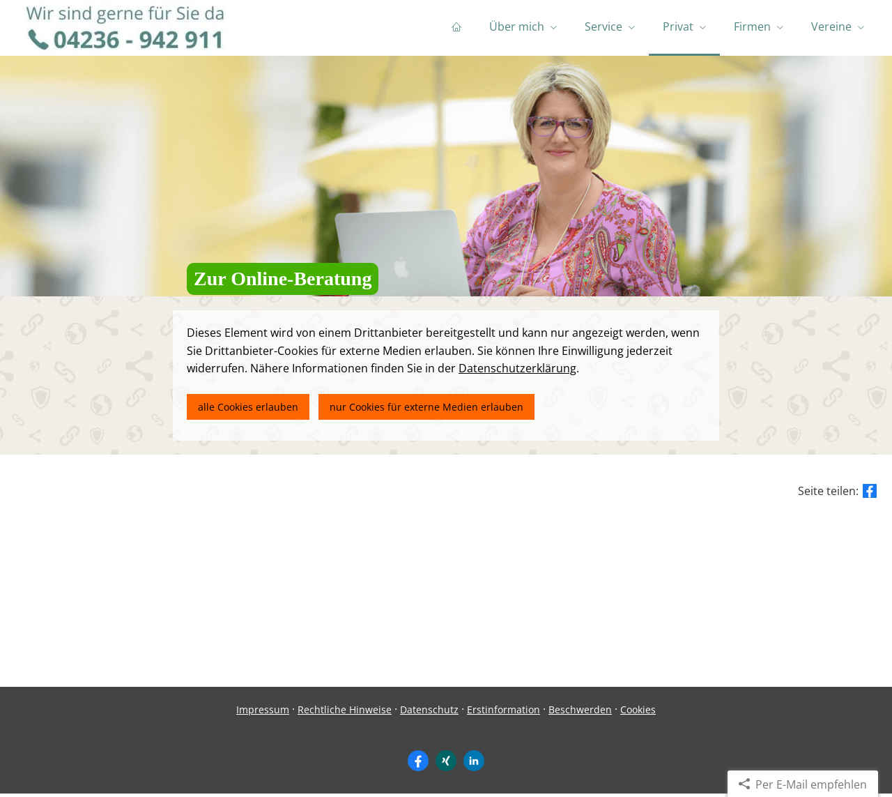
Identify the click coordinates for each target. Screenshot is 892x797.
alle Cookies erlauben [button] (248, 410)
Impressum (262, 713)
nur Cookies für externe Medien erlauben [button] (427, 410)
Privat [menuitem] (678, 26)
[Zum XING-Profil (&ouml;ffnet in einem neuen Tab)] (446, 764)
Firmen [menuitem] (752, 26)
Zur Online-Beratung (282, 282)
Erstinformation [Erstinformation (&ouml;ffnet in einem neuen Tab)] (503, 713)
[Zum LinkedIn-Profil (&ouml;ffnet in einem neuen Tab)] (473, 764)
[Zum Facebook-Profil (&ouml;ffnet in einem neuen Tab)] (418, 764)
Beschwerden (580, 713)
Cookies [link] (638, 713)
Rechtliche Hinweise (345, 713)
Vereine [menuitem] (831, 26)
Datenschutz (429, 713)
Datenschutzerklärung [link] (517, 371)
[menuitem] (456, 28)
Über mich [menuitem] (516, 26)
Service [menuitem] (603, 26)
